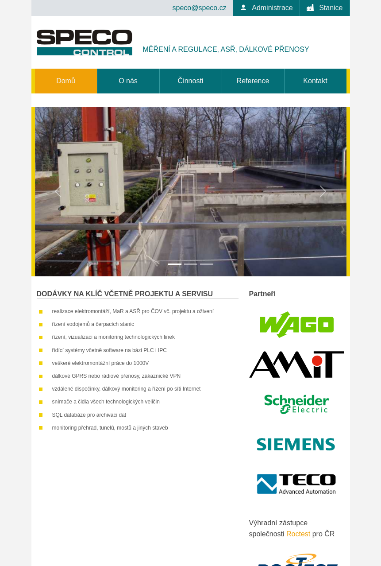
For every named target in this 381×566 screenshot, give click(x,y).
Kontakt (315, 81)
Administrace (266, 8)
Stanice (325, 8)
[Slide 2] (190, 264)
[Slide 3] (206, 264)
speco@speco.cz (200, 8)
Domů (65, 81)
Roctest (298, 534)
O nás (128, 81)
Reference (253, 81)
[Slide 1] (174, 264)
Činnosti (191, 81)
